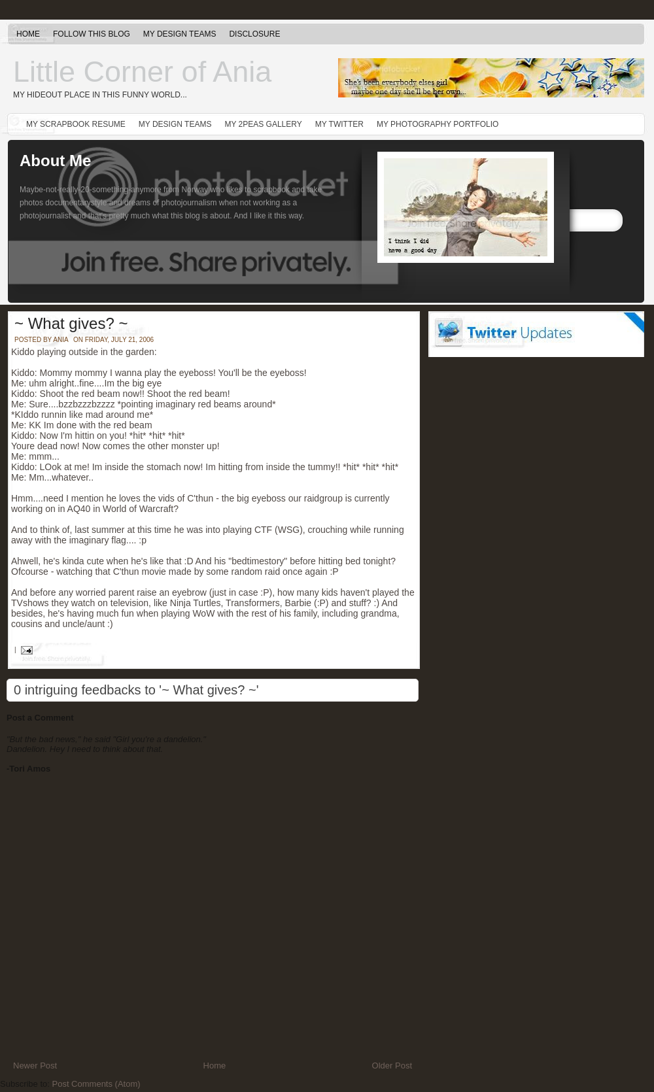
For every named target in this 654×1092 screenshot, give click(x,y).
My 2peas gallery (262, 124)
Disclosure (254, 34)
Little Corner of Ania (142, 71)
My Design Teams (179, 34)
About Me (55, 160)
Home (28, 34)
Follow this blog (91, 34)
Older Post (392, 1065)
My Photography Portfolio (438, 124)
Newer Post (35, 1065)
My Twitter (339, 124)
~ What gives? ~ (71, 323)
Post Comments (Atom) (96, 1084)
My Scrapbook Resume (76, 124)
